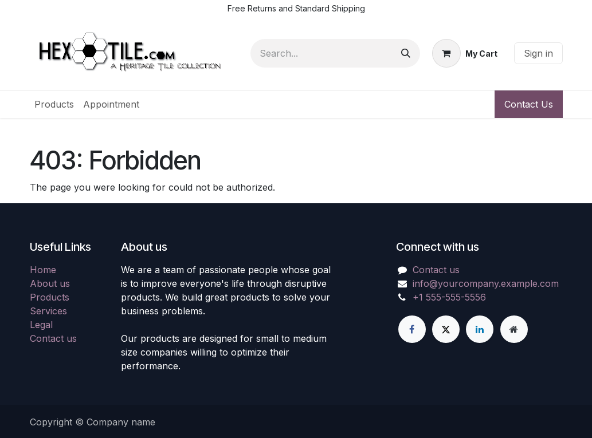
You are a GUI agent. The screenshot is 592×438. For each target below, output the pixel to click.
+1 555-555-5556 (449, 297)
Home (43, 269)
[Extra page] (514, 329)
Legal (41, 324)
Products (49, 297)
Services (48, 311)
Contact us (53, 338)
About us (50, 283)
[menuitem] (54, 104)
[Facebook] (412, 329)
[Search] (405, 53)
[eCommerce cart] (464, 53)
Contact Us (528, 104)
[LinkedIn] (479, 329)
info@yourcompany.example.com (486, 283)
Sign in (538, 53)
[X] (446, 329)
